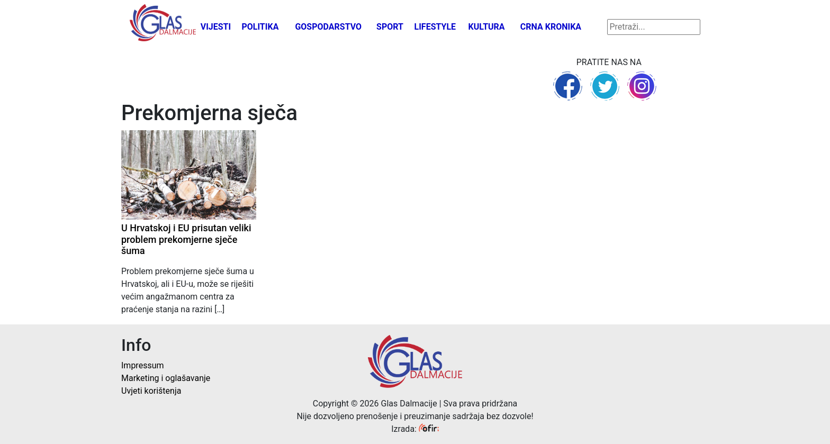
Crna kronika (550, 27)
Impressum (142, 365)
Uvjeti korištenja (151, 391)
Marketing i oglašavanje (165, 378)
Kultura (486, 27)
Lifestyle (435, 27)
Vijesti (216, 27)
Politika (259, 27)
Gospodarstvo (328, 27)
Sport (389, 27)
